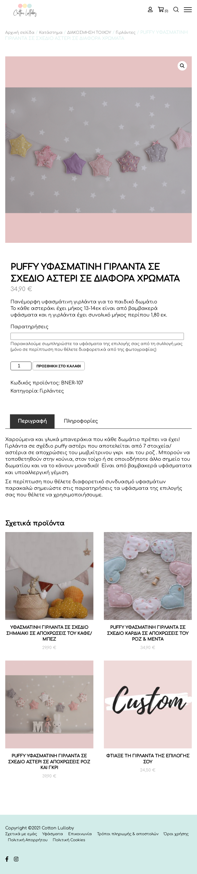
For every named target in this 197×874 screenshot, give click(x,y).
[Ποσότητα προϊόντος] (20, 366)
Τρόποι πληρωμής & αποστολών (127, 834)
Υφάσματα (52, 834)
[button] (182, 66)
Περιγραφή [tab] (32, 421)
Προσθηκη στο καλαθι (58, 366)
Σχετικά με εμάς (21, 834)
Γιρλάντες (126, 32)
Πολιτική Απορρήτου (27, 840)
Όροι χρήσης (176, 834)
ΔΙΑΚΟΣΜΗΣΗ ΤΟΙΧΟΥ (89, 32)
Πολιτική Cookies (69, 840)
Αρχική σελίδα (19, 32)
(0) (166, 11)
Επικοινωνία (80, 834)
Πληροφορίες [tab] (81, 421)
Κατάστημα (50, 32)
